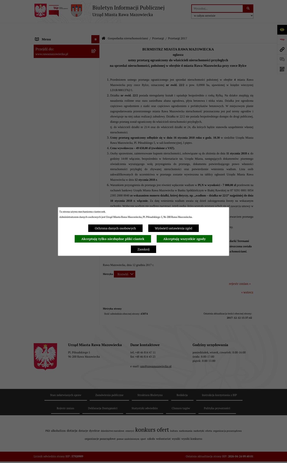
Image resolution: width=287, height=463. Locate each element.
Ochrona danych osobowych (115, 228)
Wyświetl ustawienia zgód (173, 228)
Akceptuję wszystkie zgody (184, 239)
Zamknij (143, 249)
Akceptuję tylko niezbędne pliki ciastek (112, 239)
